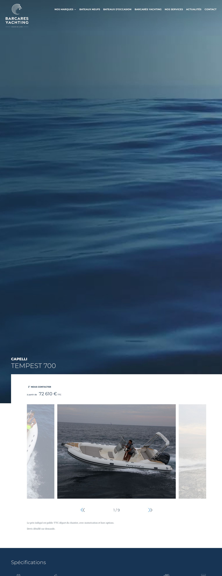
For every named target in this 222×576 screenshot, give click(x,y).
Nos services (174, 9)
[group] (116, 458)
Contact (210, 9)
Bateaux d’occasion (117, 9)
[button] (150, 510)
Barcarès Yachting (148, 9)
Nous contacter (41, 387)
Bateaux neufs (89, 9)
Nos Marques (64, 9)
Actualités (193, 9)
